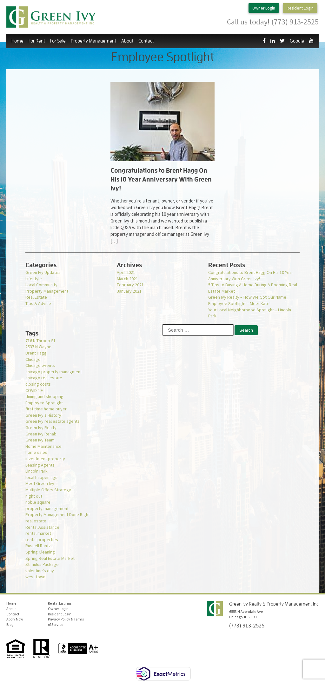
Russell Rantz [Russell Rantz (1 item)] (38, 545)
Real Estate (36, 297)
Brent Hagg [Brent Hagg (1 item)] (36, 353)
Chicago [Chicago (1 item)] (33, 359)
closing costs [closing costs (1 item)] (38, 384)
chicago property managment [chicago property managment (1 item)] (53, 372)
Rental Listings (59, 603)
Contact (146, 41)
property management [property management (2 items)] (47, 508)
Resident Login (300, 8)
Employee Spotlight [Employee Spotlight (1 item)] (44, 403)
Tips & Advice (38, 303)
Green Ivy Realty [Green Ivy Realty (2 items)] (40, 427)
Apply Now (14, 619)
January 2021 (129, 291)
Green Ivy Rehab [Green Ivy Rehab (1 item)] (40, 434)
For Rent (37, 41)
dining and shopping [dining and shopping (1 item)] (44, 396)
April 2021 (126, 272)
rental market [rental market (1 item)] (38, 533)
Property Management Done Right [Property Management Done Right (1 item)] (57, 514)
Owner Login (260, 8)
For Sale (58, 41)
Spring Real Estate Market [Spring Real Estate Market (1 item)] (50, 558)
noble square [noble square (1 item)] (37, 502)
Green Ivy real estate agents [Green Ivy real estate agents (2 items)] (52, 421)
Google (297, 41)
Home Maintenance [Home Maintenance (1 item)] (43, 446)
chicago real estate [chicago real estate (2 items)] (43, 378)
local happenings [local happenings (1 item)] (41, 477)
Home (17, 41)
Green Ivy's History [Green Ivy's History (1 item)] (43, 415)
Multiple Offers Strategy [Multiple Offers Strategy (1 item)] (48, 490)
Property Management (93, 41)
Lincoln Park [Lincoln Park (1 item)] (36, 471)
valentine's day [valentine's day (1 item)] (39, 571)
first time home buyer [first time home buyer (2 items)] (46, 409)
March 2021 (127, 279)
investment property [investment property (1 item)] (45, 458)
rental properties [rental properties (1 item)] (41, 539)
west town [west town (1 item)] (35, 577)
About (127, 41)
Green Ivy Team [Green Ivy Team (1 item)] (40, 440)
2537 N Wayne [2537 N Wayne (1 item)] (38, 346)
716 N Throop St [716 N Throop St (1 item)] (40, 340)
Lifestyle (33, 279)
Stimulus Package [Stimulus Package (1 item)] (42, 564)
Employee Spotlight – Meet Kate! (239, 303)
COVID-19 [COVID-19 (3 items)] (34, 390)
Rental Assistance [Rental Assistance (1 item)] (42, 527)
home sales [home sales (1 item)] (36, 452)
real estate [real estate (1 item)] (35, 521)
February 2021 (130, 285)
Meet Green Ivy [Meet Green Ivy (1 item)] (39, 483)
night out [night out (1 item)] (33, 496)
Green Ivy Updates (43, 272)
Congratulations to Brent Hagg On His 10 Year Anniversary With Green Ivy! (250, 275)
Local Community (41, 285)
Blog (9, 624)
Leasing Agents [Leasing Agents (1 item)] (40, 465)
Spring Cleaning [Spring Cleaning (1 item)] (40, 552)
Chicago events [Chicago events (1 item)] (40, 365)
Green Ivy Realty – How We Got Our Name (247, 297)
